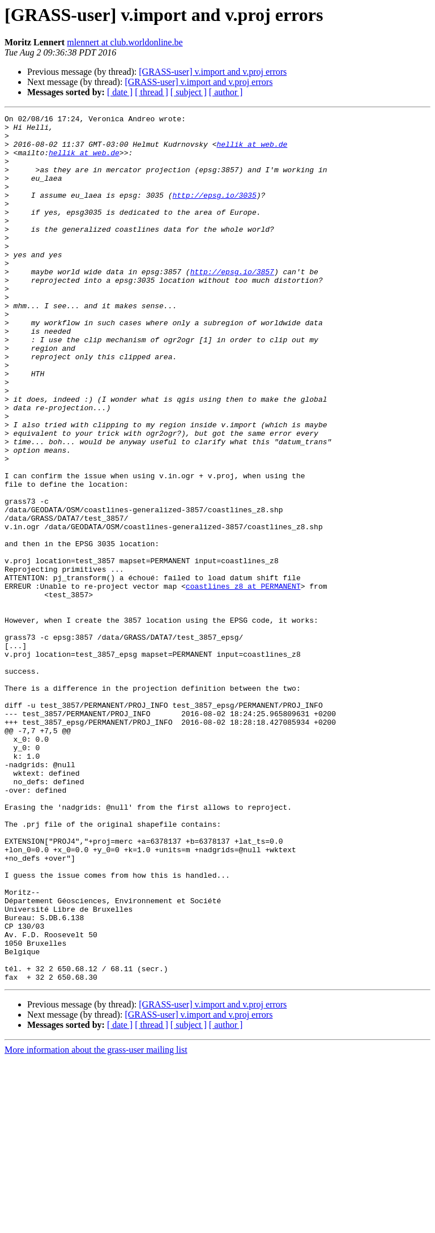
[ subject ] (188, 92)
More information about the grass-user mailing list (96, 1223)
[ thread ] (151, 92)
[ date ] (120, 92)
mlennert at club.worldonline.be (124, 42)
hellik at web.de (251, 151)
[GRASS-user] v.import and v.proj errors (213, 71)
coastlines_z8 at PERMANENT (243, 681)
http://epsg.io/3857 (232, 304)
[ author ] (226, 92)
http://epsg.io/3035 (214, 212)
